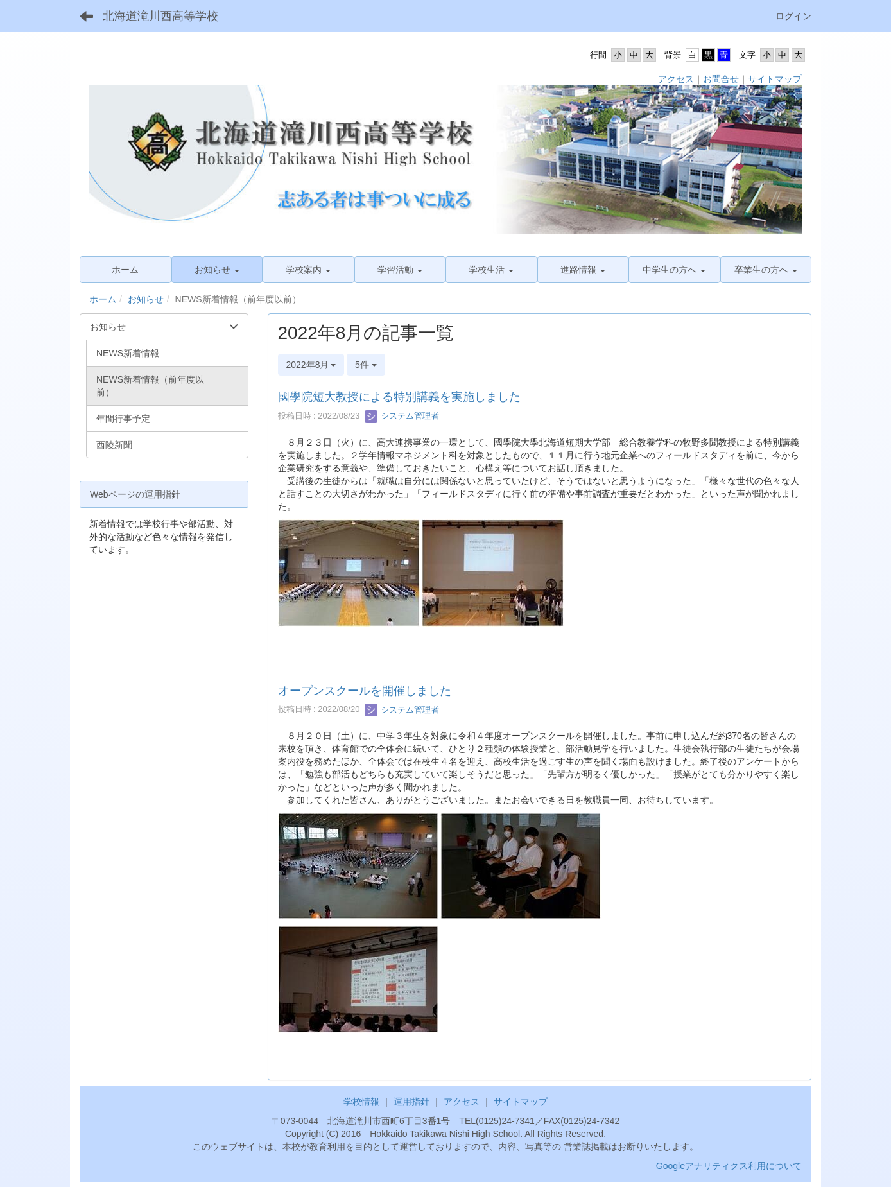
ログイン (793, 16)
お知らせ (146, 299)
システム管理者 (402, 415)
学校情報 (361, 1101)
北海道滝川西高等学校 (160, 16)
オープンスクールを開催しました (364, 690)
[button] (217, 269)
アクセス (676, 79)
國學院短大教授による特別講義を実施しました (399, 396)
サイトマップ (775, 79)
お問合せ (721, 79)
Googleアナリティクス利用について (729, 1166)
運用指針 (411, 1101)
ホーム (102, 299)
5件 (366, 365)
